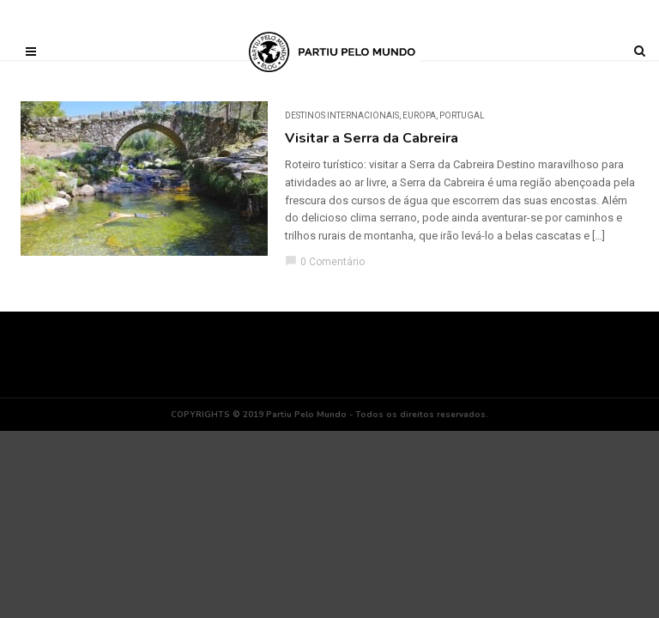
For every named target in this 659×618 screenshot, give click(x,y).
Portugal (462, 115)
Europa (419, 115)
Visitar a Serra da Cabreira (371, 138)
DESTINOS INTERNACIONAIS (342, 115)
